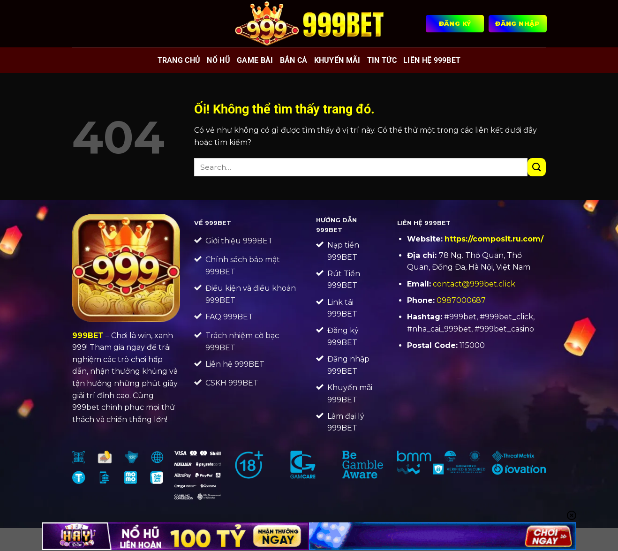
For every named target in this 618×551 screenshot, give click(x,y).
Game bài (255, 60)
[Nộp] (537, 167)
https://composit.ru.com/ (494, 238)
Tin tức (382, 60)
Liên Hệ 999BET (431, 60)
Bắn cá (294, 60)
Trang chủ (179, 60)
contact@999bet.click (474, 283)
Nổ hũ (218, 60)
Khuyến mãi (337, 60)
